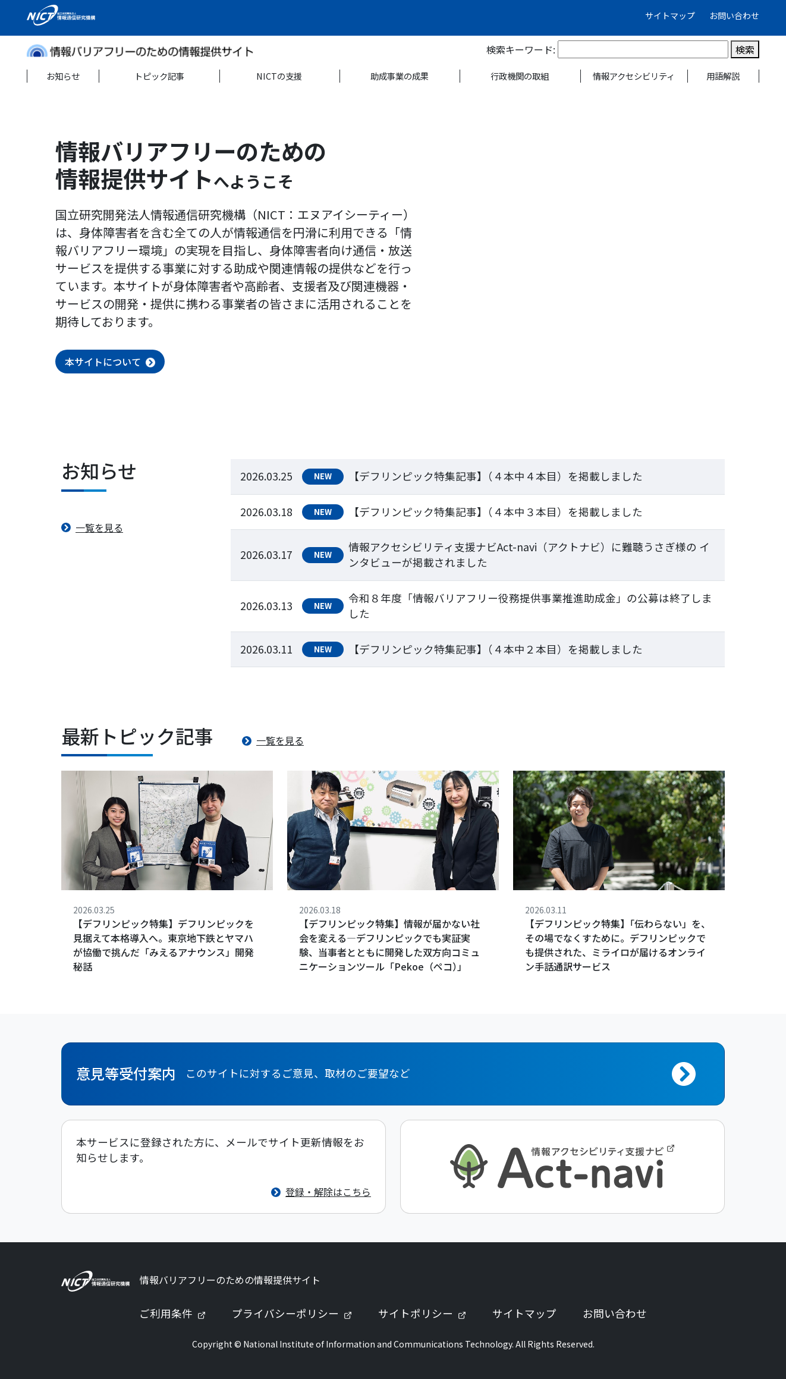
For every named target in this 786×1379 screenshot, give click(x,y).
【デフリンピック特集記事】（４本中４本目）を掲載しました (495, 476)
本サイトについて (103, 361)
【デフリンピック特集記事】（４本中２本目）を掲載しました (495, 649)
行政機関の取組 (520, 76)
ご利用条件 (177, 1313)
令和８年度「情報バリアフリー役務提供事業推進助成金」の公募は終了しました (530, 605)
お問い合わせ (734, 15)
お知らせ (63, 76)
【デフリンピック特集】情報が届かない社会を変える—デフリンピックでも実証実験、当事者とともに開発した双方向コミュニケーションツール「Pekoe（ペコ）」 (389, 944)
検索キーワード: (520, 49)
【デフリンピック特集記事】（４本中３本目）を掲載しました (495, 511)
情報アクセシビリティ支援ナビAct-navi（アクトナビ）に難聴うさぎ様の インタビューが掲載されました (529, 554)
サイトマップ (670, 15)
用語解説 (723, 76)
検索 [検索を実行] (744, 49)
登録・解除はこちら (328, 1192)
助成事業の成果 (399, 76)
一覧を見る (99, 527)
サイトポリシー (427, 1313)
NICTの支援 (279, 76)
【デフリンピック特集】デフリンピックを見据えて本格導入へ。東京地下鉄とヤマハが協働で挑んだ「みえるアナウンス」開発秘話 (163, 944)
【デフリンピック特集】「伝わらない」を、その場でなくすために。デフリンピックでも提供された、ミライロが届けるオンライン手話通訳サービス (617, 944)
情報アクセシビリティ (634, 76)
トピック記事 (159, 76)
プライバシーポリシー (296, 1313)
